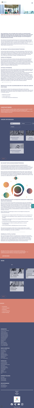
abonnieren (5, 256)
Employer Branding (5, 312)
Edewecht (2, 78)
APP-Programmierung (4, 366)
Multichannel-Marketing (4, 333)
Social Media (2, 377)
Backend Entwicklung (4, 363)
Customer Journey (3, 331)
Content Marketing (3, 380)
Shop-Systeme (3, 365)
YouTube (21, 39)
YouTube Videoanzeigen (4, 345)
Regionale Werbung (3, 342)
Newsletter (24, 251)
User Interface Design (4, 349)
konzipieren (11, 218)
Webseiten (3, 169)
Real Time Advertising (4, 343)
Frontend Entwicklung (4, 362)
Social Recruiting (3, 384)
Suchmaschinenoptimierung (5, 330)
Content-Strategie (3, 379)
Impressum (17, 391)
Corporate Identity (3, 351)
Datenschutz (17, 393)
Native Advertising (3, 378)
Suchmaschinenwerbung (4, 334)
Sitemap (17, 394)
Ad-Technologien (3, 368)
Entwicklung (4, 309)
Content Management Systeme (5, 364)
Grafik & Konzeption (5, 308)
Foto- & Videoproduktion (4, 344)
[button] (1, 406)
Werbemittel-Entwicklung (4, 367)
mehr (3, 158)
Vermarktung (4, 306)
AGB (17, 392)
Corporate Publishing (6, 310)
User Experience (3, 350)
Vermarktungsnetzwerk (4, 332)
